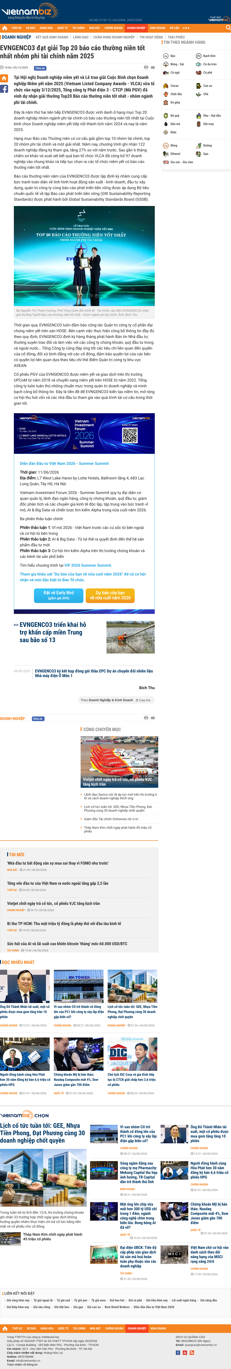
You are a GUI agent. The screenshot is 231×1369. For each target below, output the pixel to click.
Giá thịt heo (61, 1307)
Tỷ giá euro (98, 1300)
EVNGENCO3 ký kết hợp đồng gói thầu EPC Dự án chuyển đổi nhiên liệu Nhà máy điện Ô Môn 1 (94, 673)
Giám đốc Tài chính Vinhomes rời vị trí (111, 819)
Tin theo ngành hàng (184, 42)
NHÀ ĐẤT (94, 28)
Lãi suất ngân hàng (184, 1300)
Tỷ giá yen (80, 1300)
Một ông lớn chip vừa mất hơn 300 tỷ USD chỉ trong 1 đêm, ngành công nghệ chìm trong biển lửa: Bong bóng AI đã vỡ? (138, 1216)
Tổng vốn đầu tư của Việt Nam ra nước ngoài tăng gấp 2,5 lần (57, 883)
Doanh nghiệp (16, 37)
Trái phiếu (176, 37)
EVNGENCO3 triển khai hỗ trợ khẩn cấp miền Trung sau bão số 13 (53, 632)
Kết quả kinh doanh (52, 37)
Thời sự (12, 890)
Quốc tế (59, 1093)
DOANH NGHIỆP (136, 28)
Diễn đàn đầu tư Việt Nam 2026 (154, 1307)
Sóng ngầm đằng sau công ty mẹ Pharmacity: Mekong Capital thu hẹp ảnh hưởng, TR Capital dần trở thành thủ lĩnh (138, 1172)
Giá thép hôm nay (18, 1307)
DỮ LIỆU (174, 28)
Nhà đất (12, 870)
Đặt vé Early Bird (59, 595)
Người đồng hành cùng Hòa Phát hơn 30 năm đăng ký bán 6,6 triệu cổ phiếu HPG (25, 1079)
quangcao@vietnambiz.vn (201, 1345)
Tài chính (13, 950)
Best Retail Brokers (117, 1307)
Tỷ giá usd (63, 1300)
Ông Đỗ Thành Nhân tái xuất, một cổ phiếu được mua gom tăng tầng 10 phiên (210, 1134)
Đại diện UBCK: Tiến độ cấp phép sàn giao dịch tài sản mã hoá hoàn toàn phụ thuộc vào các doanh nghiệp (138, 1257)
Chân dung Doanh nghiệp (114, 37)
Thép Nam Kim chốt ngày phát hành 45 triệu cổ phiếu (118, 829)
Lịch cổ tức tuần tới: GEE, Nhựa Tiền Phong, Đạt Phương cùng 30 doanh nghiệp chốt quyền (118, 809)
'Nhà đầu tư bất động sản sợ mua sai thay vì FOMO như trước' (58, 863)
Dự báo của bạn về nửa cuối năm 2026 (110, 595)
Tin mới (16, 854)
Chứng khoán (8, 1025)
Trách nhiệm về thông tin (22, 1364)
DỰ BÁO (30, 28)
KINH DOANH (157, 28)
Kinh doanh (127, 1189)
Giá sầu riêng (41, 1307)
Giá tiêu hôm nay (157, 1300)
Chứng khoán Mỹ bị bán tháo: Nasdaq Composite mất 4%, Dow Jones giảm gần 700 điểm (76, 1079)
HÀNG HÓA (46, 28)
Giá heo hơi (117, 1300)
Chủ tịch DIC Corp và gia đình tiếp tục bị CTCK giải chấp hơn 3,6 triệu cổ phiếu (132, 1079)
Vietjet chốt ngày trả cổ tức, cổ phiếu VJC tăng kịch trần (117, 782)
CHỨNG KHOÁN (114, 28)
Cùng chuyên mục (102, 729)
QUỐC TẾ (62, 28)
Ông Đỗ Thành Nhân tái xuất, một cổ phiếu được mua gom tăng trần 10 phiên (25, 1012)
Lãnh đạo (80, 37)
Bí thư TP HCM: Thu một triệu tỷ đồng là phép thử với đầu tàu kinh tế (64, 923)
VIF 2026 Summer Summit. (88, 565)
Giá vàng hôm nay (18, 1300)
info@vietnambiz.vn (28, 1360)
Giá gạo (78, 1307)
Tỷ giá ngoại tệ (43, 1300)
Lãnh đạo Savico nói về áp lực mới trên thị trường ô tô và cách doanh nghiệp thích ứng (120, 796)
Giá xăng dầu (208, 1300)
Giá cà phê (135, 1300)
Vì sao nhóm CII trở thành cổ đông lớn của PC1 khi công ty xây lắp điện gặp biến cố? (79, 1012)
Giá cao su (94, 1307)
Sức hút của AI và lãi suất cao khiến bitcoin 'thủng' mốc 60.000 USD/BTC (67, 943)
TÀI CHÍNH (78, 28)
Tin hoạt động (151, 37)
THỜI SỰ (16, 28)
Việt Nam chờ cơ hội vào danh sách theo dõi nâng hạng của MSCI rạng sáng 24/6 (210, 1254)
